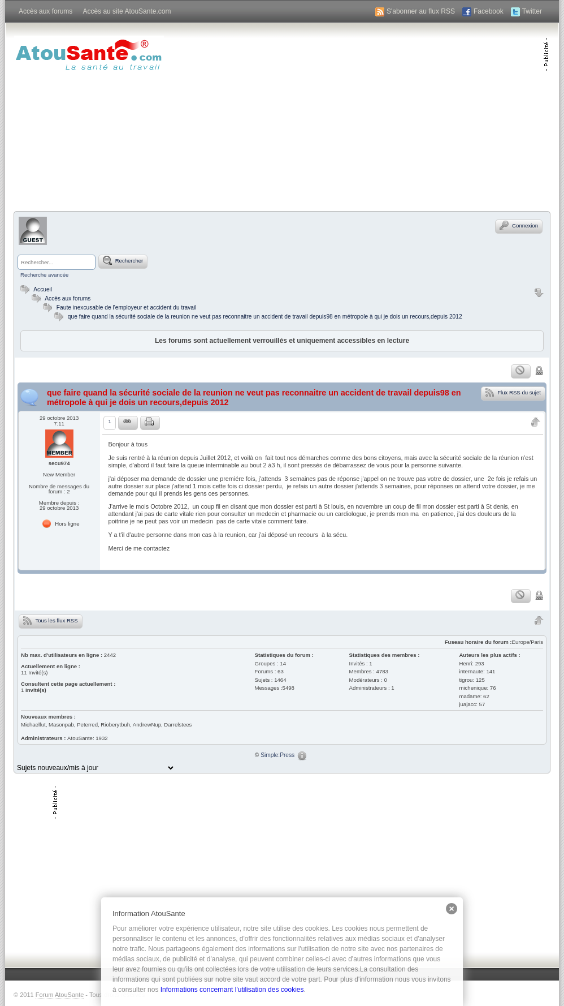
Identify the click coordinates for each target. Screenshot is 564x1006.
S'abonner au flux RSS (421, 11)
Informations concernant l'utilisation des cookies (232, 990)
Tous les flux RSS (50, 620)
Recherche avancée (44, 275)
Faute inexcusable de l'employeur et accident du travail (127, 307)
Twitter (532, 11)
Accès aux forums (45, 11)
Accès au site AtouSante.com (127, 11)
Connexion (519, 225)
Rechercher (123, 260)
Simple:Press (277, 755)
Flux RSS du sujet (513, 392)
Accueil (35, 289)
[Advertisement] (411, 116)
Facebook (489, 11)
